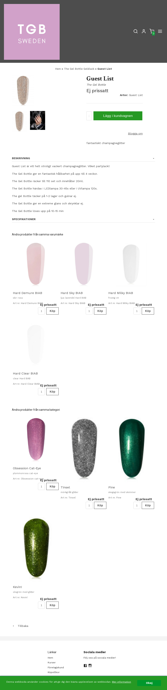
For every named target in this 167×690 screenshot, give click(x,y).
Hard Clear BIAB (25, 373)
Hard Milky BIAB (120, 293)
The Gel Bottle (96, 84)
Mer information (121, 681)
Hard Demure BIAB (27, 293)
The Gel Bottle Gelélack (79, 68)
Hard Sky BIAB (72, 293)
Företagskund (56, 667)
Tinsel (65, 487)
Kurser (52, 662)
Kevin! (17, 587)
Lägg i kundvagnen (118, 116)
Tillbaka (20, 625)
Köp (52, 311)
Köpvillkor (54, 672)
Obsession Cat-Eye (27, 468)
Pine (111, 487)
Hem (58, 68)
